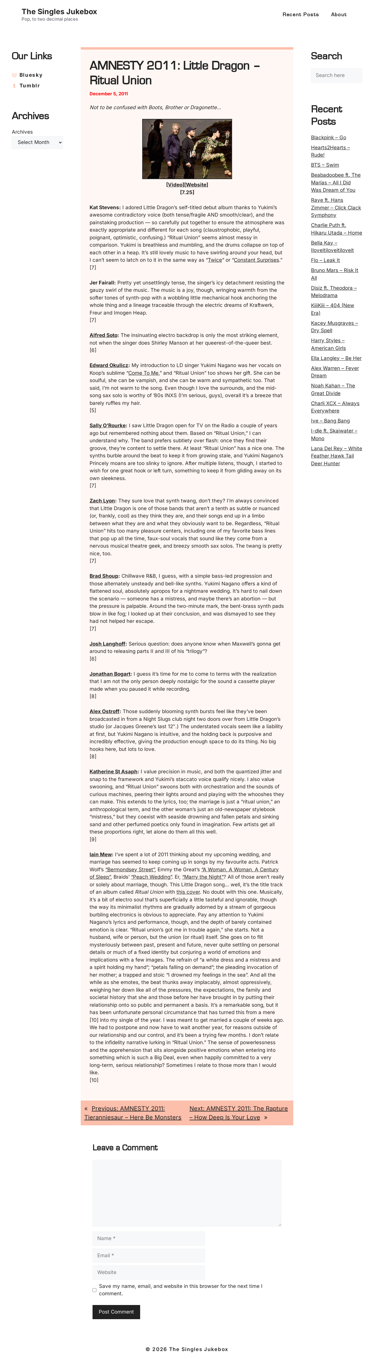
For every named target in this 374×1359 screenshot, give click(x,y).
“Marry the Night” (203, 877)
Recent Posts (301, 14)
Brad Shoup (104, 576)
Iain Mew (101, 854)
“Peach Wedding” (151, 877)
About (339, 14)
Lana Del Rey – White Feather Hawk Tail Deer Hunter (336, 456)
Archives (22, 132)
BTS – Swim (325, 165)
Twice (215, 260)
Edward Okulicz (109, 365)
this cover (188, 892)
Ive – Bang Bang (330, 421)
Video (175, 185)
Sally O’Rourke (108, 425)
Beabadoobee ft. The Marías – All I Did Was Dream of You (336, 182)
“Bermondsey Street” (130, 869)
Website (196, 185)
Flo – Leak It (325, 260)
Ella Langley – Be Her (336, 358)
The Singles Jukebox (59, 11)
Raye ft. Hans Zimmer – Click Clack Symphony (336, 207)
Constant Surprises (256, 260)
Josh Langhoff (107, 644)
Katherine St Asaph (113, 772)
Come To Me (143, 373)
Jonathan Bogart (110, 674)
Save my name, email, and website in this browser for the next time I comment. (181, 1290)
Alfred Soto (103, 335)
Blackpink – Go (328, 137)
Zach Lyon (102, 501)
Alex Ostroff (104, 711)
